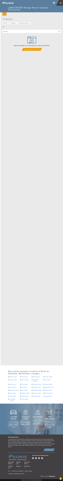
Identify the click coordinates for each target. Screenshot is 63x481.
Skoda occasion (25, 396)
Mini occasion (25, 390)
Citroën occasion (48, 376)
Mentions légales (28, 471)
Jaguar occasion (48, 384)
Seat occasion (13, 396)
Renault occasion (49, 393)
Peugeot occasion (26, 393)
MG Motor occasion (14, 390)
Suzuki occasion (36, 396)
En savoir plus (49, 449)
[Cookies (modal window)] (60, 478)
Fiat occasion (13, 384)
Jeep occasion (13, 387)
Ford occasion (25, 384)
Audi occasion (25, 376)
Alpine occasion (13, 376)
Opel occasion (13, 393)
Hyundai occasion (37, 384)
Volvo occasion (25, 399)
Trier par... (5, 31)
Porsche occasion (37, 393)
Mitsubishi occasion (37, 390)
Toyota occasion (48, 396)
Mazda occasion (37, 387)
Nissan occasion (48, 390)
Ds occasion (47, 379)
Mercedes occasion (49, 387)
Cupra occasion (13, 379)
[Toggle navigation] (54, 3)
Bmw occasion (36, 376)
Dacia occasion (25, 379)
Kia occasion (24, 387)
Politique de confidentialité (17, 471)
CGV (9, 471)
